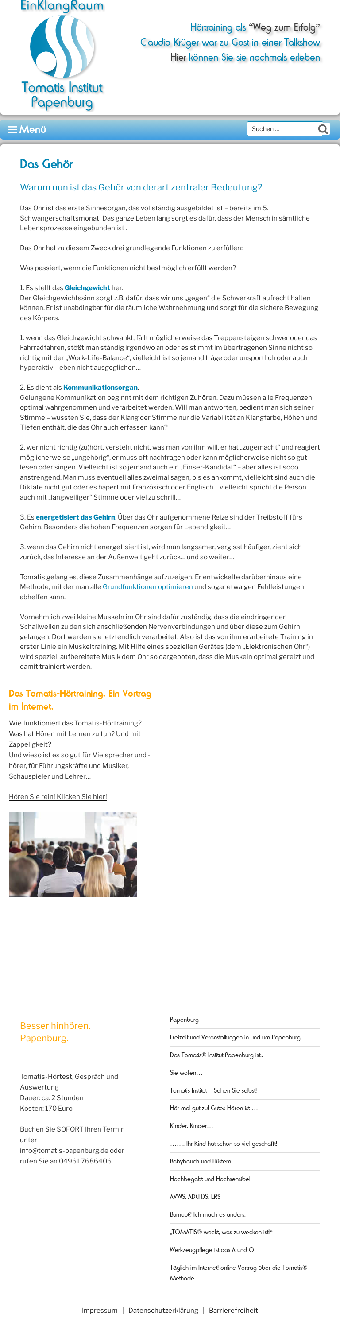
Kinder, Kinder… (191, 1125)
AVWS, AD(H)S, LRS (195, 1196)
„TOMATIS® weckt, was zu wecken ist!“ (221, 1232)
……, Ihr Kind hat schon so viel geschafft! (223, 1143)
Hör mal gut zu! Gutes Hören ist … (214, 1108)
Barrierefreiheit (233, 1310)
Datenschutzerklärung (163, 1310)
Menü (27, 129)
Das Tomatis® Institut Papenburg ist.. (216, 1055)
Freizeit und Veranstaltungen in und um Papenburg (235, 1037)
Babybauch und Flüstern (200, 1161)
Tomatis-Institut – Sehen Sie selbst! (213, 1090)
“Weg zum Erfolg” (283, 27)
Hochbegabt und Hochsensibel (210, 1179)
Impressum (100, 1310)
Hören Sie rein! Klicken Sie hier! (58, 797)
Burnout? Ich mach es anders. (208, 1214)
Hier (178, 57)
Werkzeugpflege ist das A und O (212, 1249)
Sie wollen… (186, 1072)
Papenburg (184, 1019)
